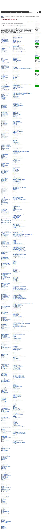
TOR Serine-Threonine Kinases (19, 377)
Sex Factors (15, 347)
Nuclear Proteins (15, 145)
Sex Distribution (15, 346)
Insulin (2, 488)
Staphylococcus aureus (16, 360)
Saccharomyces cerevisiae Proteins (19, 334)
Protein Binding (16, 217)
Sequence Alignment (16, 339)
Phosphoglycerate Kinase (17, 182)
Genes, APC (3, 391)
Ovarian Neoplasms (16, 162)
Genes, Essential (4, 392)
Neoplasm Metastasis (16, 126)
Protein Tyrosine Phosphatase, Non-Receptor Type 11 (23, 234)
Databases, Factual (4, 288)
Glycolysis (3, 429)
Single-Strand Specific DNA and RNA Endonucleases (21, 351)
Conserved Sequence (5, 243)
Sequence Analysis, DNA (17, 340)
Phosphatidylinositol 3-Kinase (17, 178)
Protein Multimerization (16, 225)
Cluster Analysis (4, 236)
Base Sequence (4, 104)
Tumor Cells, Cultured (16, 408)
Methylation (15, 67)
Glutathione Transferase (5, 426)
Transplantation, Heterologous (18, 400)
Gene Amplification (5, 372)
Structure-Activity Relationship (18, 366)
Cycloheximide (3, 266)
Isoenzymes (3, 501)
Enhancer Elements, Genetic (6, 333)
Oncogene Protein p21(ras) (17, 155)
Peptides (14, 172)
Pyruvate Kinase (15, 269)
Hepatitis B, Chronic (4, 446)
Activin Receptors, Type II (5, 43)
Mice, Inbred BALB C (16, 70)
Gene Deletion (3, 373)
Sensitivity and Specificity (17, 338)
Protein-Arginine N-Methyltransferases (38, 33)
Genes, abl (3, 400)
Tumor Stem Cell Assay (16, 410)
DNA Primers (3, 278)
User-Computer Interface (17, 425)
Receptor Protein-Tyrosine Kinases (19, 286)
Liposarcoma (3, 527)
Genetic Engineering (4, 408)
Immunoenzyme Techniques (6, 472)
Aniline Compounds (4, 75)
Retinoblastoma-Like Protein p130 (18, 321)
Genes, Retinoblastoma (5, 397)
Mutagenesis (15, 116)
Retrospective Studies (16, 322)
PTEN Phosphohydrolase (17, 164)
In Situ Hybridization (4, 476)
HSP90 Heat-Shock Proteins (6, 437)
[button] (39, 12)
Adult (2, 57)
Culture (2, 248)
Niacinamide (15, 140)
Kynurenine (3, 515)
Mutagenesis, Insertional (17, 117)
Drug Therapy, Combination (6, 319)
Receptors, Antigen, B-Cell (17, 295)
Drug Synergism (4, 317)
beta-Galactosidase (16, 438)
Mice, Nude (15, 77)
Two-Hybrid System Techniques (18, 414)
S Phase (14, 329)
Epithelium (3, 343)
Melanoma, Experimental (17, 60)
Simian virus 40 (15, 350)
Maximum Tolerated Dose (17, 57)
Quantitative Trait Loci (16, 271)
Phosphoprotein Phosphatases (18, 183)
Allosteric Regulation (5, 62)
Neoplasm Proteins (16, 127)
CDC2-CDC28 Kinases (5, 132)
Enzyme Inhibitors (4, 336)
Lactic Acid (3, 519)
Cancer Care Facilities (5, 136)
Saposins (14, 335)
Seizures (14, 337)
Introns (2, 498)
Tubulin (14, 406)
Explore (36, 44)
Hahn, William (37, 56)
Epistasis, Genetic (4, 338)
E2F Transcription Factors (5, 327)
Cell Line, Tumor (4, 171)
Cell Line (3, 169)
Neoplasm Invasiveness (17, 125)
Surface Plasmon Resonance (17, 373)
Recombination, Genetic (17, 307)
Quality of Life (15, 270)
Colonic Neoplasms (4, 237)
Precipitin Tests (15, 200)
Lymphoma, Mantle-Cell (17, 41)
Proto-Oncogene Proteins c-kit (18, 249)
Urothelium (14, 424)
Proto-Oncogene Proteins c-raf (18, 253)
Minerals (14, 89)
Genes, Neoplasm (4, 394)
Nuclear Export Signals (16, 143)
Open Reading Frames (16, 160)
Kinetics (2, 512)
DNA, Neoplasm (4, 282)
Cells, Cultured (3, 186)
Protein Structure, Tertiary (18, 231)
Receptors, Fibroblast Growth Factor (20, 298)
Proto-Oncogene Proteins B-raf (19, 244)
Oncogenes (15, 159)
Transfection (15, 397)
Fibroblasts (3, 356)
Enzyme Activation (5, 334)
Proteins (14, 240)
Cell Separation (4, 179)
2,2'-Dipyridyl (3, 34)
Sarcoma (14, 336)
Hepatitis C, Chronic (4, 447)
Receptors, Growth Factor (17, 300)
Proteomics (14, 242)
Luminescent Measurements (17, 37)
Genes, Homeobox (4, 393)
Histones (3, 459)
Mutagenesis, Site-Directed (17, 118)
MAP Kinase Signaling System (18, 45)
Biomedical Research (5, 117)
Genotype (3, 421)
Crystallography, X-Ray (5, 247)
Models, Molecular (16, 98)
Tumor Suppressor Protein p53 (18, 411)
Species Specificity (16, 358)
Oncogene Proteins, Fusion (18, 158)
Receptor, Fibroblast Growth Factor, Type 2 (21, 289)
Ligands (3, 526)
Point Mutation (15, 195)
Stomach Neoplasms (16, 364)
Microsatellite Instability (16, 85)
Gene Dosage (4, 374)
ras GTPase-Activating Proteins (19, 442)
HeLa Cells (3, 443)
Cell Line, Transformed (5, 170)
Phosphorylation (16, 188)
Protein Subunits (15, 232)
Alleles (2, 61)
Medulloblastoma (15, 58)
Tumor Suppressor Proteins (18, 413)
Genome (2, 416)
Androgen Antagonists (5, 70)
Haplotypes (3, 442)
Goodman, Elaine (36, 77)
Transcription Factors (17, 394)
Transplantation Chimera (17, 399)
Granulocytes (3, 430)
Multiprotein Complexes (17, 114)
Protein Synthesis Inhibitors (17, 233)
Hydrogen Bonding (4, 464)
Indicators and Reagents (5, 481)
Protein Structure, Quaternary (17, 228)
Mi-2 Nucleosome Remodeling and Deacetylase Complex (22, 68)
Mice (13, 69)
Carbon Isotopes (4, 137)
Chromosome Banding (5, 211)
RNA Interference (16, 276)
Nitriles (14, 141)
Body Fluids (3, 121)
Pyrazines (14, 260)
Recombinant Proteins (16, 306)
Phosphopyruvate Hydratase (17, 186)
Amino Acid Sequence (5, 66)
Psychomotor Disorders (16, 256)
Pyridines (14, 263)
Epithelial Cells (4, 339)
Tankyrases (14, 380)
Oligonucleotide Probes (16, 152)
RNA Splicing (15, 279)
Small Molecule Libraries (17, 355)
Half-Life (2, 439)
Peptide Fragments (16, 170)
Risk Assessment (15, 327)
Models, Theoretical (16, 101)
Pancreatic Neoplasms (16, 167)
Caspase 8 (3, 155)
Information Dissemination (5, 484)
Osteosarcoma (15, 161)
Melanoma (15, 59)
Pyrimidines (15, 265)
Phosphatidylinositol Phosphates (18, 180)
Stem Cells (14, 363)
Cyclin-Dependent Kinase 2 (6, 251)
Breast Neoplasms (4, 128)
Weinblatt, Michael (36, 84)
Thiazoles (14, 384)
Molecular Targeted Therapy (18, 105)
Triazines (14, 403)
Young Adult (15, 434)
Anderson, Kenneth (36, 65)
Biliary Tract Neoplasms (6, 111)
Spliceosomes (15, 359)
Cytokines (3, 268)
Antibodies (3, 80)
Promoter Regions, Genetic (17, 209)
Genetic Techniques (5, 411)
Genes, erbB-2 (3, 402)
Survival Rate (15, 374)
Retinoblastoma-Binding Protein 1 (18, 317)
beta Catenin (15, 436)
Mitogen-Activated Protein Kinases (18, 94)
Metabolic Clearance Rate (17, 62)
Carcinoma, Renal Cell (5, 150)
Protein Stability (15, 227)
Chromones (3, 205)
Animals (3, 76)
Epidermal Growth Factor (5, 337)
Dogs (2, 298)
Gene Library (3, 387)
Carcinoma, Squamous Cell (6, 153)
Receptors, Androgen (17, 294)
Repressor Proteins (16, 308)
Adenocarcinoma (4, 50)
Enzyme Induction (4, 335)
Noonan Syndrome (16, 142)
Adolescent (3, 56)
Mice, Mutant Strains (16, 76)
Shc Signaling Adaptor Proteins (18, 348)
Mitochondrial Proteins (16, 90)
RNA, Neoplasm (15, 281)
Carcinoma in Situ (4, 143)
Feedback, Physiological (5, 350)
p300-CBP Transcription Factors (18, 440)
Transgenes (15, 398)
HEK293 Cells (4, 436)
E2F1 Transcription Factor (5, 328)
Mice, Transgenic (15, 79)
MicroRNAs (14, 80)
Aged (2, 58)
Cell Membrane (4, 173)
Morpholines (15, 107)
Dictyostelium (3, 293)
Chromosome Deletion (5, 212)
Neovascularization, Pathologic (18, 134)
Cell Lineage (3, 172)
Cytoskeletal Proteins (5, 271)
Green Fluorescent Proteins (6, 431)
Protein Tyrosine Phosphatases (18, 235)
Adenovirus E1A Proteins (5, 52)
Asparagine (3, 98)
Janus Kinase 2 (4, 503)
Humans (3, 463)
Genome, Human (4, 417)
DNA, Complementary (5, 280)
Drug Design (3, 307)
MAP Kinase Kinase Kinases (18, 43)
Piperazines (15, 189)
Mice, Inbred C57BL (16, 71)
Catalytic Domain (4, 157)
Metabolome (15, 63)
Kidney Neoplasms (5, 511)
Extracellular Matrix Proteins (6, 347)
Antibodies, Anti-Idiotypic (5, 81)
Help (16, 12)
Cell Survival (3, 180)
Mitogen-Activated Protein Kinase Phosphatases (22, 93)
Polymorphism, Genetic (16, 198)
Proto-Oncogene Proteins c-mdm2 (19, 250)
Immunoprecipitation (4, 474)
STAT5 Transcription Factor (17, 333)
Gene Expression (4, 375)
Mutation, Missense (16, 121)
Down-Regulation (4, 301)
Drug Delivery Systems (5, 306)
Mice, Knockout (15, 75)
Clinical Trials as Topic (5, 234)
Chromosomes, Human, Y (5, 231)
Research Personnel (16, 312)
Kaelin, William (37, 53)
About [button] (10, 12)
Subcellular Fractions (16, 367)
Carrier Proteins (4, 154)
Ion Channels (3, 499)
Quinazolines (15, 272)
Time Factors (15, 387)
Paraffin (14, 168)
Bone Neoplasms (4, 124)
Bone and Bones (4, 125)
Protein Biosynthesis (16, 218)
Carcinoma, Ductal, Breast (5, 144)
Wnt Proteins (15, 430)
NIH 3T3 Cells (15, 124)
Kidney (2, 510)
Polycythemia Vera (16, 196)
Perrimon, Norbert (36, 69)
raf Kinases (14, 441)
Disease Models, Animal (5, 295)
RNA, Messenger (15, 280)
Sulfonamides (15, 370)
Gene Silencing (4, 389)
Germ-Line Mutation (4, 422)
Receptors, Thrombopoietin (17, 304)
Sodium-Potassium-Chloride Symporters (19, 356)
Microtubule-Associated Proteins (18, 87)
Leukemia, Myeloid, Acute (5, 525)
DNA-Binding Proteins (5, 283)
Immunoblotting (4, 469)
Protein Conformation (16, 219)
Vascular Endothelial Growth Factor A (19, 426)
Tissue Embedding (16, 389)
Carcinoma (3, 142)
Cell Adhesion (3, 158)
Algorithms (3, 60)
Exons (2, 346)
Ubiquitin (14, 416)
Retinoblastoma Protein (17, 316)
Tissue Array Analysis (16, 388)
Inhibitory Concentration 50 (5, 487)
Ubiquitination (15, 419)
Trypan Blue (15, 404)
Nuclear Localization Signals (17, 144)
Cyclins (2, 265)
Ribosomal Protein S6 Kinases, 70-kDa (19, 326)
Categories (10, 25)
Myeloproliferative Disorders (17, 122)
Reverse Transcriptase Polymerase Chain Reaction (21, 323)
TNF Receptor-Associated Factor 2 (18, 375)
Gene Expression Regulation (6, 379)
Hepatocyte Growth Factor (5, 448)
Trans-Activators (15, 391)
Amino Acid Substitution (5, 67)
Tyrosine (14, 415)
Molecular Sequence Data (17, 103)
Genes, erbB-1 (3, 401)
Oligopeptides (15, 154)
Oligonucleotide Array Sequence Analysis (21, 151)
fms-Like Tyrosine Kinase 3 (17, 439)
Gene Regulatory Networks (6, 388)
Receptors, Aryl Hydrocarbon (17, 296)
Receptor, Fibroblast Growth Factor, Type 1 (20, 288)
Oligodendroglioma (16, 150)
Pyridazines (14, 262)
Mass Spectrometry (16, 56)
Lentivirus (3, 520)
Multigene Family (15, 112)
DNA (2, 272)
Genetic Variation (4, 413)
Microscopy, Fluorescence (17, 86)
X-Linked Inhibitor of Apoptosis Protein (19, 432)
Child (2, 192)
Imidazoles (3, 468)
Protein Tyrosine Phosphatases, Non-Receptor (20, 236)
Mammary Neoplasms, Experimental (19, 53)
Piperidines (14, 190)
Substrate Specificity (17, 369)
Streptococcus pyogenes (17, 365)
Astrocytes (3, 100)
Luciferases (14, 36)
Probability (14, 207)
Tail (13, 378)
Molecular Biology (16, 102)
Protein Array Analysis (16, 216)
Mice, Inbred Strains (16, 74)
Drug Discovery (4, 308)
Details (23, 25)
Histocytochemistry (4, 455)
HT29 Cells (3, 438)
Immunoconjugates (5, 470)
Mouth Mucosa (15, 110)
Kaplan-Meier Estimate (5, 507)
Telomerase (14, 381)
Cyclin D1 (3, 250)
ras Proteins (15, 443)
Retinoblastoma (15, 315)
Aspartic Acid (3, 99)
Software (14, 357)
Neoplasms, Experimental (17, 133)
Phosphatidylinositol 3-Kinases (19, 179)
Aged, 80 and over (4, 59)
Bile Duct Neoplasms (5, 109)
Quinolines (14, 273)
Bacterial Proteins (4, 103)
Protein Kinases (16, 224)
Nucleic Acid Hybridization (17, 148)
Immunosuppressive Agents (6, 475)
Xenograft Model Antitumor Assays (19, 433)
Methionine (15, 66)
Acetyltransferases (4, 39)
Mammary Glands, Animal (17, 52)
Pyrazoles (14, 261)
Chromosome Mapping (5, 213)
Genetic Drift (3, 407)
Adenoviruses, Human (5, 53)
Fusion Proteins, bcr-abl (6, 368)
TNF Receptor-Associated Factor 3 (18, 376)
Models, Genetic (15, 97)
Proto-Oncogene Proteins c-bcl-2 (18, 248)
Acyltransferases (4, 44)
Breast (2, 127)
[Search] (33, 12)
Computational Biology (5, 242)
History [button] (22, 12)
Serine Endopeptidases (16, 345)
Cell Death (3, 164)
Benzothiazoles (4, 108)
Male (13, 50)
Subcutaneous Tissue (16, 368)
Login (2, 16)
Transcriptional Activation (17, 396)
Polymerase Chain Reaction (18, 197)
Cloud (4, 25)
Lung (13, 39)
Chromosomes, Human (5, 214)
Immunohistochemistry (5, 473)
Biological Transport (4, 116)
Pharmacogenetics (16, 173)
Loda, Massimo (36, 55)
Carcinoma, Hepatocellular (5, 145)
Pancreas (14, 166)
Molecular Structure (16, 104)
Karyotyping (3, 509)
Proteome (14, 241)
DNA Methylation (4, 276)
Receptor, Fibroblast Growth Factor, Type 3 (20, 290)
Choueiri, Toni (37, 62)
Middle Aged (15, 88)
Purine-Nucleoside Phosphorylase (19, 257)
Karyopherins (3, 508)
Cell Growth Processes (5, 167)
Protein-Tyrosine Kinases (17, 239)
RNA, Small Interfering (17, 282)
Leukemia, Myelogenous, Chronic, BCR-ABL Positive (6, 522)
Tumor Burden (15, 407)
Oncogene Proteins (16, 156)
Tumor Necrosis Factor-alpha (17, 409)
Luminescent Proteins (16, 38)
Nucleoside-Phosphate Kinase (18, 149)
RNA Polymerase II (16, 278)
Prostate (14, 210)
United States (15, 421)
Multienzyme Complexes (17, 111)
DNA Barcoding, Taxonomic (6, 273)
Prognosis (14, 208)
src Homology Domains (16, 444)
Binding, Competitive (4, 113)
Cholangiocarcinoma (5, 197)
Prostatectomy (15, 212)
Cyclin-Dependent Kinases (5, 264)
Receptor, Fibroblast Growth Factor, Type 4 (20, 291)
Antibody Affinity (4, 84)
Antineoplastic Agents (5, 86)
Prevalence (14, 205)
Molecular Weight (15, 106)
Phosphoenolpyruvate (16, 181)
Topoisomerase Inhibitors (17, 390)
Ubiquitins (14, 420)
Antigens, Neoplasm (4, 85)
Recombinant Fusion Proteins (18, 305)
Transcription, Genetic (17, 395)
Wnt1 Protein (15, 431)
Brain (2, 126)
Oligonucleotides (15, 153)
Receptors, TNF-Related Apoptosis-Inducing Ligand (23, 303)
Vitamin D (14, 427)
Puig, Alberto (37, 75)
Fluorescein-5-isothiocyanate (6, 358)
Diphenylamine (3, 294)
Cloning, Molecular (4, 235)
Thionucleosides (15, 385)
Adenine (2, 49)
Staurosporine (15, 361)
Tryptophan (14, 405)
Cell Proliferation (4, 178)
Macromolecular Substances (17, 47)
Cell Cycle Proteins (5, 163)
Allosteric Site (4, 64)
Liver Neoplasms (4, 528)
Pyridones (14, 264)
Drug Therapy (3, 318)
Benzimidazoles (4, 107)
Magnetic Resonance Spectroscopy (19, 49)
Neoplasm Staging (16, 130)
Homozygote (3, 461)
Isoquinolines (3, 502)
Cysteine (3, 267)
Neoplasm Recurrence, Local (17, 129)
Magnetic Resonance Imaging (18, 48)
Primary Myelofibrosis (16, 206)
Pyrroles (14, 268)
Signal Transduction (16, 349)
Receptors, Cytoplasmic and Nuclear (19, 297)
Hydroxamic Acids (4, 465)
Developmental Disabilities (5, 292)
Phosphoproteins (16, 184)
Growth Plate (3, 432)
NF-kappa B (15, 123)
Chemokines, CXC (4, 191)
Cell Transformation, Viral (5, 183)
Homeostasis (3, 460)
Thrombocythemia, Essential (17, 386)
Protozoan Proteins (16, 255)
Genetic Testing (4, 412)
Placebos (14, 191)
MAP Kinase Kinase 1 (16, 42)
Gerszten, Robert (36, 81)
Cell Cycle (3, 162)
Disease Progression (4, 296)
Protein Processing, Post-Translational (19, 226)
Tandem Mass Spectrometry (17, 379)
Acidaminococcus (4, 40)
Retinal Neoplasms (16, 314)
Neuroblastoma (15, 138)
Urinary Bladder (15, 423)
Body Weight (3, 122)
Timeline (17, 25)
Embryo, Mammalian (4, 329)
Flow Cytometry (4, 357)
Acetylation (3, 38)
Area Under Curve (4, 95)
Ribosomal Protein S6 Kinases (18, 325)
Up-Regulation (15, 422)
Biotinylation (3, 119)
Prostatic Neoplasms (17, 215)
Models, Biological (16, 96)
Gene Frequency (4, 382)
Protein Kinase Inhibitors (17, 223)
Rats (13, 285)
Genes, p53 (3, 403)
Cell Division (3, 166)
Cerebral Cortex (4, 189)
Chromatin (3, 198)
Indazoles (3, 480)
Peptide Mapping (15, 171)
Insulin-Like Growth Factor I (6, 489)
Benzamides (3, 106)
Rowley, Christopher (37, 79)
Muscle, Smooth (15, 115)
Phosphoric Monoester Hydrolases (19, 187)
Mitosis (14, 95)
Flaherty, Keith (37, 63)
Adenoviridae (3, 51)
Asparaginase (3, 97)
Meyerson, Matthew (36, 52)
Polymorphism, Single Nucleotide (19, 199)
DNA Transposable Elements (6, 279)
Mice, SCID (14, 78)
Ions (2, 500)
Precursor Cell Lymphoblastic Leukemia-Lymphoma (21, 201)
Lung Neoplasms (15, 40)
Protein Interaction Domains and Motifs (19, 220)
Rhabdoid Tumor (15, 324)
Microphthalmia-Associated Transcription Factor (22, 84)
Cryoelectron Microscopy (5, 246)
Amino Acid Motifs (4, 65)
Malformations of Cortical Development (19, 51)
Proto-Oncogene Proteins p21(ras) (19, 254)
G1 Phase (3, 369)
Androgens (3, 74)
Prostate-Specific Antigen (17, 211)
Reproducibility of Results (17, 309)
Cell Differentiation (4, 165)
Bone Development (4, 123)
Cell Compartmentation (5, 160)
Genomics (3, 420)
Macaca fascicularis (16, 46)
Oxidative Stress (15, 163)
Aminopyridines (4, 69)
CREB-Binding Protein (5, 133)
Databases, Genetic (4, 289)
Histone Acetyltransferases (5, 456)
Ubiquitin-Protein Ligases (17, 417)
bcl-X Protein (15, 435)
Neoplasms (15, 132)
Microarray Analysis (16, 81)
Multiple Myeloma (15, 113)
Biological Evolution (4, 115)
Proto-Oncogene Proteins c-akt (19, 247)
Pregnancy (14, 204)
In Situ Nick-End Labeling (5, 479)
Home (4, 12)
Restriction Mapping (16, 313)
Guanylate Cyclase (4, 433)
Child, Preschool (4, 193)
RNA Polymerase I (16, 277)
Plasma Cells (15, 192)
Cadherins (3, 134)
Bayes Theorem (4, 105)
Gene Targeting (4, 390)
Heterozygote (3, 449)
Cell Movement (4, 174)
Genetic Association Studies (6, 406)
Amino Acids (3, 68)
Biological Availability (4, 114)
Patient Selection (15, 169)
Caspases (3, 156)
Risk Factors (15, 328)
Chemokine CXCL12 (4, 190)
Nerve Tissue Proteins (16, 135)
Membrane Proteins (16, 61)
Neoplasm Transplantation (18, 131)
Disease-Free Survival (5, 297)
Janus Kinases (3, 504)
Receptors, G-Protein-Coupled (18, 299)
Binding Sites (4, 112)
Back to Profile (30, 21)
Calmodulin (3, 135)
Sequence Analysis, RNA (17, 341)
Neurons (14, 139)
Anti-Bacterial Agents (4, 79)
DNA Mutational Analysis (5, 277)
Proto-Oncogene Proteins (17, 243)
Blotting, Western (4, 120)
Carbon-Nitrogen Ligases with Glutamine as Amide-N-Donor (6, 139)
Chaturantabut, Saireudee (37, 49)
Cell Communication (4, 159)
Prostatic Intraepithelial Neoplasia (37, 36)
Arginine (2, 96)
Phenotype (14, 174)
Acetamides (3, 37)
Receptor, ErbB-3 (15, 287)
